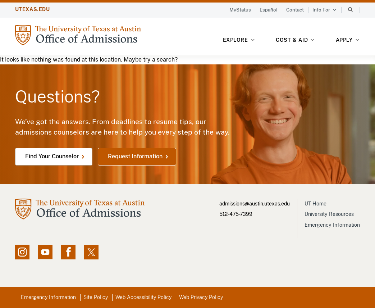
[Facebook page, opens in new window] (68, 252)
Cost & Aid (295, 40)
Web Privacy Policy (201, 297)
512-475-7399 (235, 214)
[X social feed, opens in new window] (91, 252)
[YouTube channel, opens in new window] (45, 252)
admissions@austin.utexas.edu (254, 204)
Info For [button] (324, 10)
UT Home (315, 204)
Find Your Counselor (52, 156)
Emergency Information (332, 225)
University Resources (329, 214)
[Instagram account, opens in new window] (22, 252)
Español (269, 10)
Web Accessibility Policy (143, 297)
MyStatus (240, 10)
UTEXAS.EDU (32, 9)
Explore (239, 40)
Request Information (135, 156)
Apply (348, 40)
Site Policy (95, 297)
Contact (295, 10)
